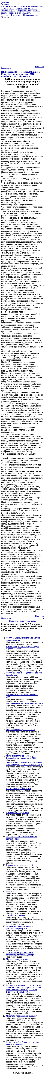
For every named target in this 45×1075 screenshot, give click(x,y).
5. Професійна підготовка (17, 813)
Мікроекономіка (8, 6)
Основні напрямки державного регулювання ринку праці (19, 927)
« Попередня (6, 68)
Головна (4, 15)
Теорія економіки (16, 13)
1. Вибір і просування (15, 915)
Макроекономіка (24, 11)
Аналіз (28, 13)
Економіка (5, 4)
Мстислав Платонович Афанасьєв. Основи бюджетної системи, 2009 (21, 757)
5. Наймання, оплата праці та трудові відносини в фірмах (22, 648)
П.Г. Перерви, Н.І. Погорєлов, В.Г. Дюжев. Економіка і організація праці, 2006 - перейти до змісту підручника (20, 74)
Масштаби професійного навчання (21, 1016)
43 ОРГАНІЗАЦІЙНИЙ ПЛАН (18, 789)
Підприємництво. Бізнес (26, 9)
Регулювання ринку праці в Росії (20, 730)
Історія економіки (24, 6)
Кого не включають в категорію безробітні (24, 703)
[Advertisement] (22, 41)
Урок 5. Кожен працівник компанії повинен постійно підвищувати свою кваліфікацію (25, 763)
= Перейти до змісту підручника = (22, 621)
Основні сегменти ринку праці (19, 865)
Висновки (10, 891)
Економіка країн (8, 11)
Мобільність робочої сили (17, 959)
